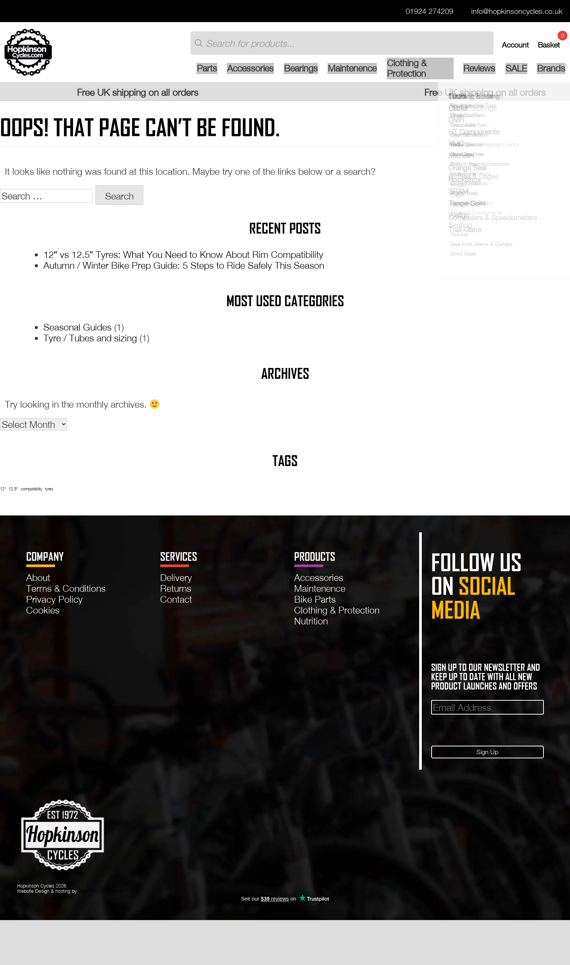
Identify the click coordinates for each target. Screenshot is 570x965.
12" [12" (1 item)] (3, 492)
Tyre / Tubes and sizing (90, 341)
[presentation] (488, 732)
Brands (550, 71)
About (38, 580)
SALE (515, 71)
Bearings (277, 71)
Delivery (176, 580)
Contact (176, 602)
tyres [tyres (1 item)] (49, 492)
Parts (181, 71)
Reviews (477, 71)
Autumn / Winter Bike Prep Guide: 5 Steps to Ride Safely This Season (183, 268)
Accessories (225, 71)
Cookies (43, 613)
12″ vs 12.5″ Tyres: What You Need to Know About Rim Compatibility (183, 257)
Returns (175, 591)
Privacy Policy (54, 602)
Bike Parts (315, 602)
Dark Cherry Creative (100, 895)
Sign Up (487, 755)
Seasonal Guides (77, 330)
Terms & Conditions (66, 591)
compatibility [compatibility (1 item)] (31, 492)
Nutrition (311, 624)
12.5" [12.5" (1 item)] (13, 492)
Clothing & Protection (408, 71)
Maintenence (330, 71)
